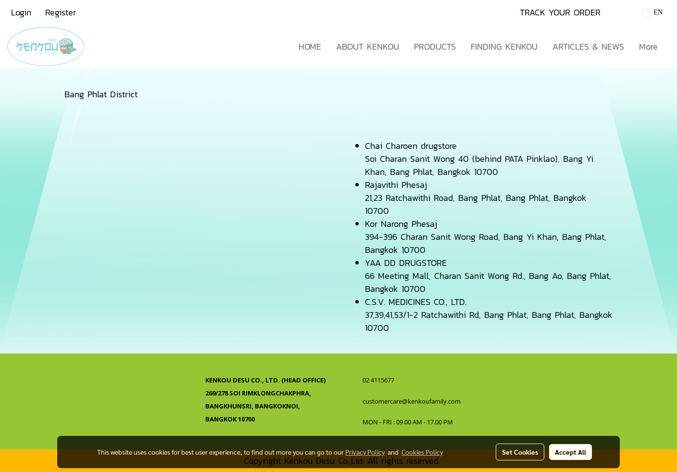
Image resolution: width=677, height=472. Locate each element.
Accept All (570, 451)
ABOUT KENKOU (367, 46)
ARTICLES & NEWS (588, 46)
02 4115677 (379, 380)
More (648, 46)
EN (653, 12)
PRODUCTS (435, 46)
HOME (310, 46)
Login (21, 12)
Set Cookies (520, 451)
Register (60, 12)
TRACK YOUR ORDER (560, 12)
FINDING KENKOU (504, 46)
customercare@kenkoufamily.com (412, 401)
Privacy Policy (365, 451)
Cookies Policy (422, 451)
